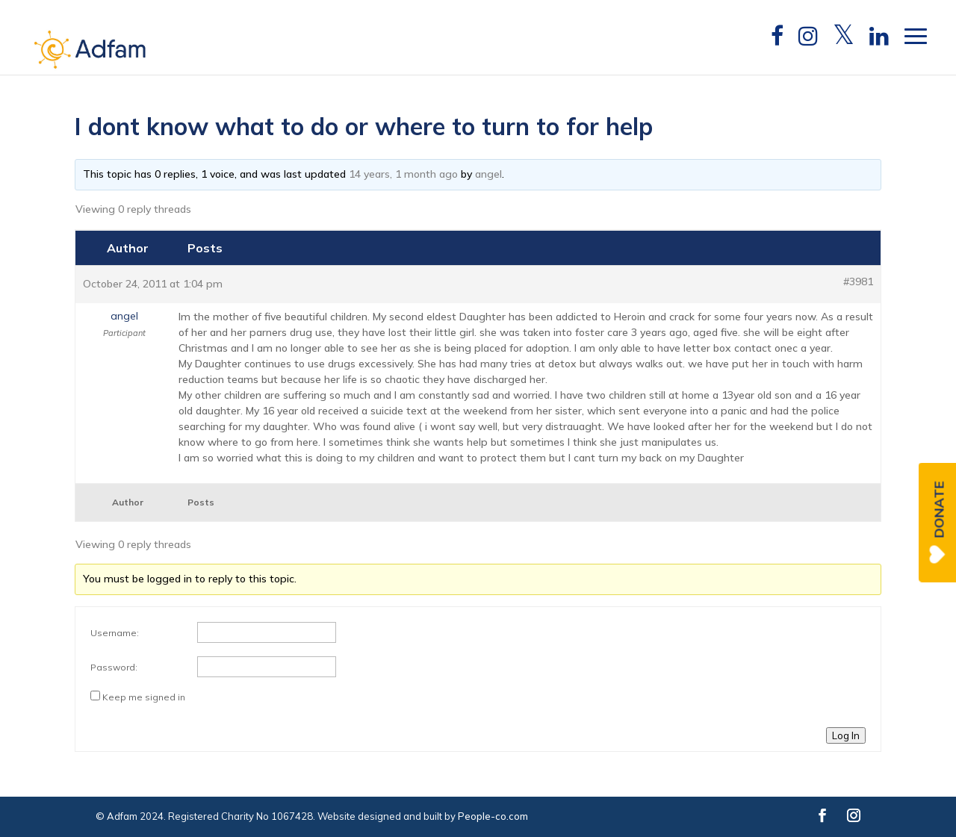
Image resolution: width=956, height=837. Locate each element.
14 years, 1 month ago (403, 174)
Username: (114, 632)
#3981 (858, 281)
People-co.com (493, 816)
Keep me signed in (143, 697)
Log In (846, 735)
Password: (113, 667)
